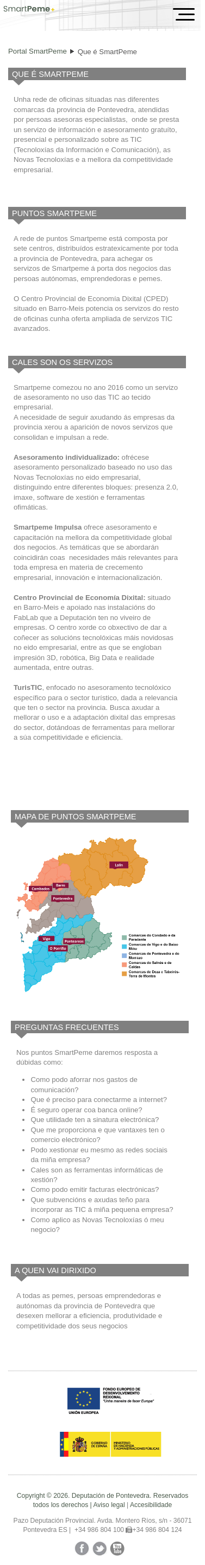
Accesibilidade (151, 1505)
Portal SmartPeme (37, 51)
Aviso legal (109, 1505)
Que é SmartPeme (107, 52)
